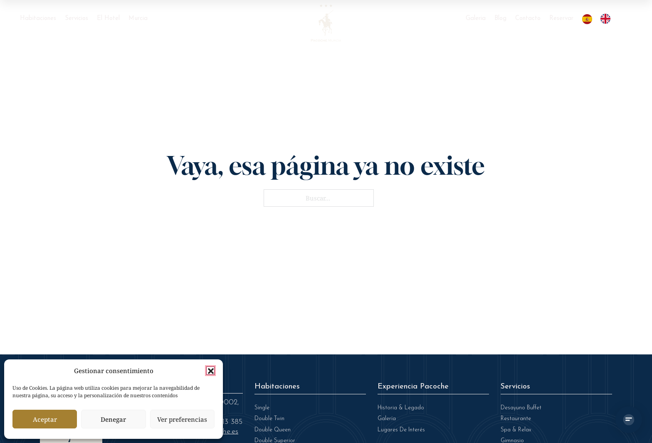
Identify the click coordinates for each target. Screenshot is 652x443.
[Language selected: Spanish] (600, 19)
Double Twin (269, 418)
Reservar (561, 18)
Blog (500, 18)
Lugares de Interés (401, 430)
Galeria (476, 18)
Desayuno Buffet (521, 408)
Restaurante (516, 418)
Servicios (76, 18)
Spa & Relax (516, 430)
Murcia (138, 18)
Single (261, 408)
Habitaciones (38, 18)
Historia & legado (401, 408)
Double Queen (272, 430)
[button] (210, 370)
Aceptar (45, 419)
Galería (387, 418)
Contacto (528, 18)
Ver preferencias (182, 419)
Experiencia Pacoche (413, 387)
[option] (607, 19)
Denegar (113, 419)
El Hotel (108, 18)
